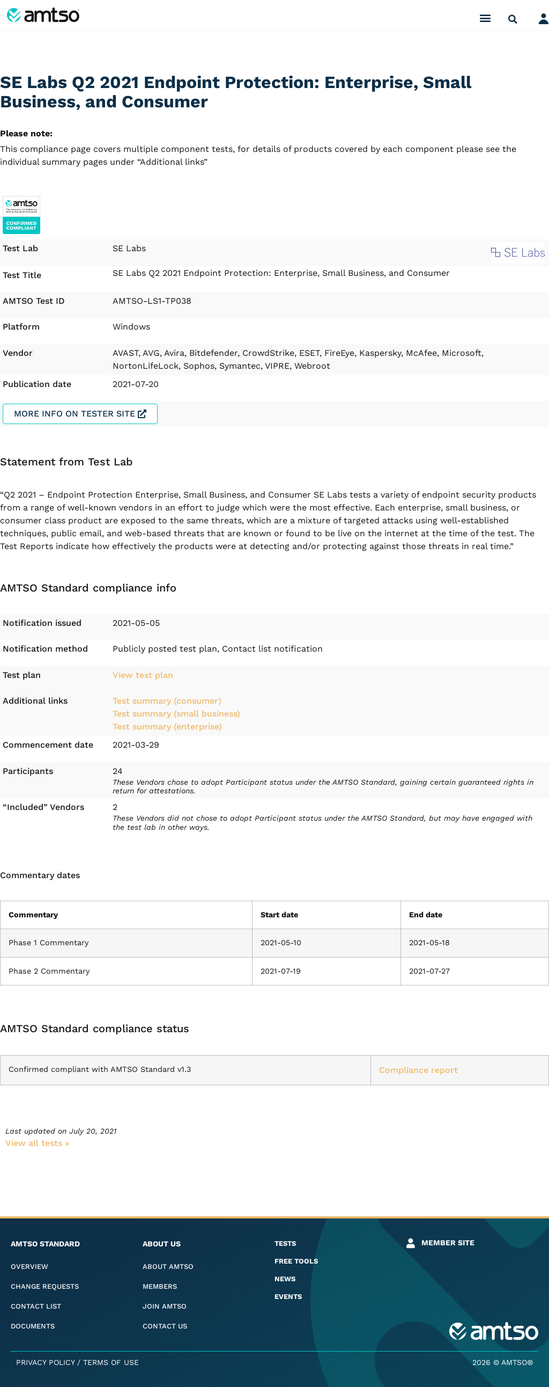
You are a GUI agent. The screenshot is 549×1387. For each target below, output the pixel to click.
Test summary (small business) (176, 714)
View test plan (143, 675)
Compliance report (418, 1070)
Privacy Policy (45, 1362)
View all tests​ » (37, 1143)
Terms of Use (111, 1362)
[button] (485, 17)
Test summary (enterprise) (167, 726)
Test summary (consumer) (167, 701)
